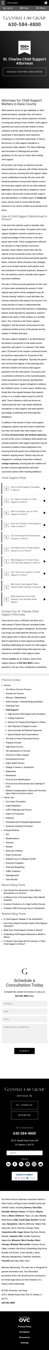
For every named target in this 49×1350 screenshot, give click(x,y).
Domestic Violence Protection (19, 826)
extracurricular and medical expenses (28, 435)
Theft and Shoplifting (15, 867)
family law (41, 198)
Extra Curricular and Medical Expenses (25, 730)
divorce (32, 110)
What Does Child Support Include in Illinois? (23, 930)
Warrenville (24, 1244)
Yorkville (6, 1261)
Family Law (9, 797)
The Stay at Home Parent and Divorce (22, 738)
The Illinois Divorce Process (18, 689)
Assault (9, 846)
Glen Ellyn (37, 1207)
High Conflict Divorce (15, 763)
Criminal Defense (11, 830)
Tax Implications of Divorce (18, 751)
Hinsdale (6, 1211)
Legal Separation (13, 805)
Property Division (13, 742)
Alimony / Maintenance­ (16, 697)
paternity (6, 190)
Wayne (39, 1211)
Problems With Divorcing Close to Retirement (24, 908)
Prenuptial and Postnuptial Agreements (23, 822)
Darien (22, 1211)
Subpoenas (11, 771)
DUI (7, 834)
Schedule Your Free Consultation (24, 72)
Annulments (11, 775)
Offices (41, 8)
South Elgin (24, 1220)
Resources (24, 1337)
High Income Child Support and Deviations (27, 714)
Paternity (10, 818)
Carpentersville (9, 1232)
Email (24, 8)
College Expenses (16, 718)
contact (12, 659)
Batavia (14, 1211)
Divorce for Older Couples (17, 755)
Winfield (14, 1244)
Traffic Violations (13, 871)
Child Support (12, 710)
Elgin (16, 1220)
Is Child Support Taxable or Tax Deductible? (23, 919)
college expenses (10, 463)
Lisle (4, 1248)
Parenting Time (12, 706)
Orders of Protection (15, 814)
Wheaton (24, 1115)
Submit (24, 1051)
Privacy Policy (24, 1326)
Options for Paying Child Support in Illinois (27, 722)
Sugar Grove (23, 1232)
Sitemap (25, 1343)
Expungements (12, 875)
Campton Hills (16, 1236)
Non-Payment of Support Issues (22, 726)
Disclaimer (24, 1332)
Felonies (10, 842)
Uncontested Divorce (15, 759)
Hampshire (12, 1224)
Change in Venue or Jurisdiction (20, 767)
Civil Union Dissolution (16, 801)
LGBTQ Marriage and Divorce (19, 810)
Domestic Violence (14, 851)
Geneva (28, 1207)
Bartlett (34, 1220)
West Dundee (27, 1240)
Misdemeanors (12, 838)
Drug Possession (13, 855)
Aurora (42, 1216)
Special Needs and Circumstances (23, 734)
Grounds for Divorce (15, 693)
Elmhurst (19, 1216)
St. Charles (24, 1105)
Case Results (12, 879)
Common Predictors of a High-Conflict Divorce (24, 904)
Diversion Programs (15, 863)
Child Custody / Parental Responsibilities (24, 701)
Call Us (8, 8)
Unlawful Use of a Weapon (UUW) (20, 859)
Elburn (12, 1216)
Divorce (7, 685)
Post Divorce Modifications (18, 779)
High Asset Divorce (14, 747)
